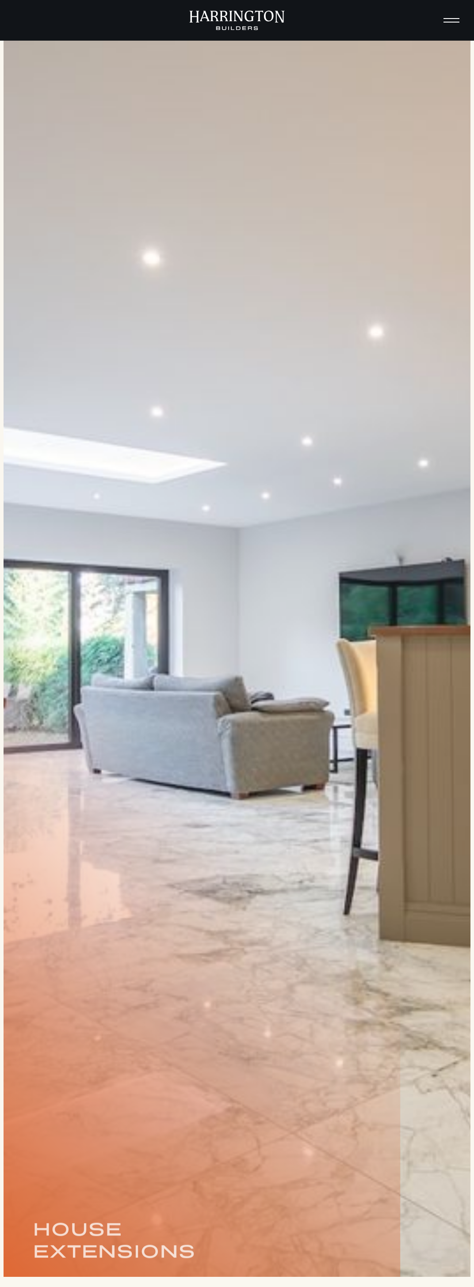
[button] (451, 20)
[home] (237, 20)
